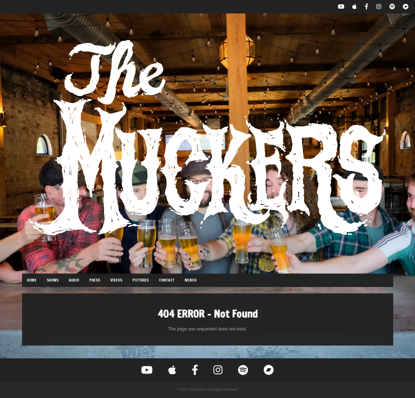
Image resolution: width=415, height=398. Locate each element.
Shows (53, 280)
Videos (116, 280)
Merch (190, 280)
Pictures (140, 280)
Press (94, 280)
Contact (166, 280)
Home (31, 280)
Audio (74, 280)
